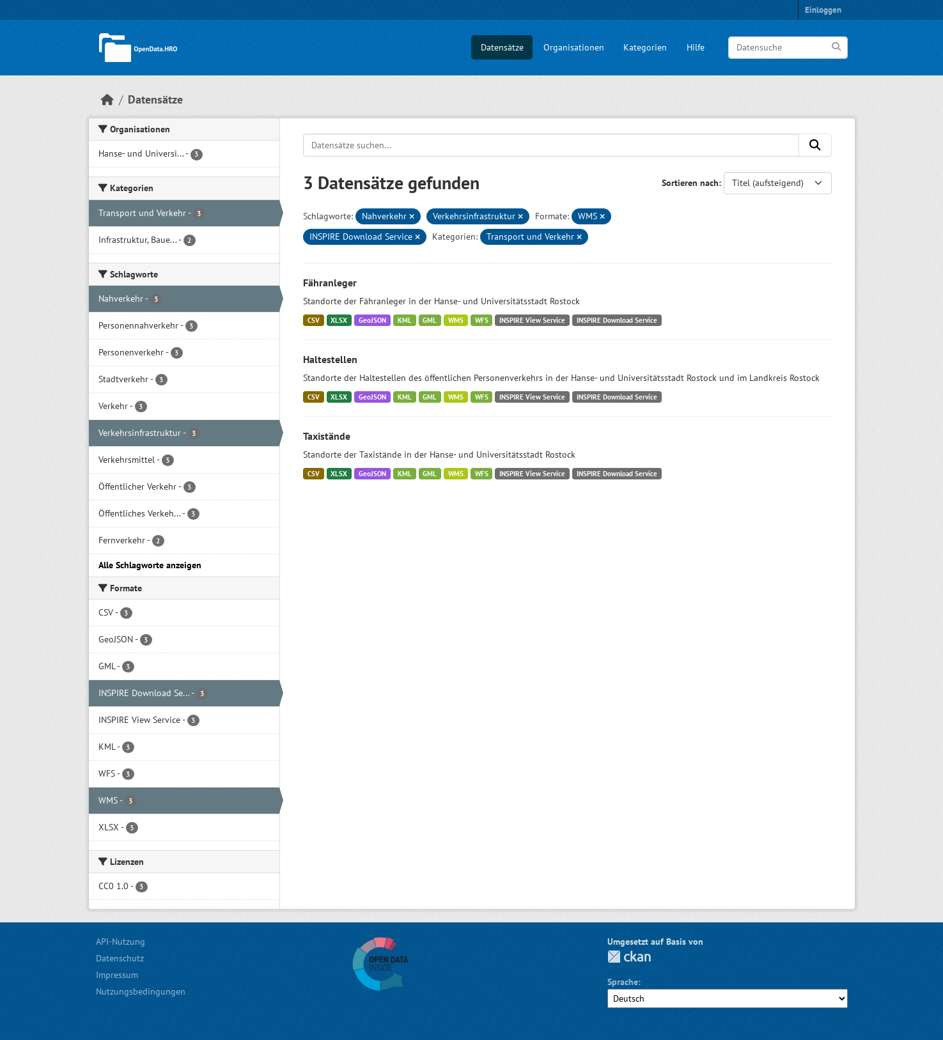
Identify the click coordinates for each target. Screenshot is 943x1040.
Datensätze (502, 47)
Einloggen (823, 9)
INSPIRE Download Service (617, 320)
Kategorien (645, 47)
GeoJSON (372, 320)
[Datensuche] (788, 47)
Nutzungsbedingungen (140, 991)
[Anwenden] (837, 47)
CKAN (629, 956)
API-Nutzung (120, 941)
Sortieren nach (690, 183)
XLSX (339, 320)
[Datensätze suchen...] (551, 145)
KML (405, 320)
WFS (481, 320)
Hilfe (696, 47)
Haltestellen (330, 359)
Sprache (622, 982)
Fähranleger (330, 282)
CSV (314, 320)
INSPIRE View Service (532, 320)
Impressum (117, 975)
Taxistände (326, 436)
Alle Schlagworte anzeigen (149, 565)
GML (430, 320)
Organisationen (573, 47)
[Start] (107, 99)
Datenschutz (120, 958)
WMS (456, 320)
